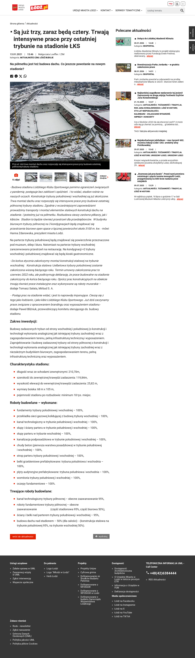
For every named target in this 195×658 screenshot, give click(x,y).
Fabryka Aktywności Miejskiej (153, 131)
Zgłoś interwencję (22, 578)
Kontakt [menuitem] (106, 10)
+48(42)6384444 (163, 573)
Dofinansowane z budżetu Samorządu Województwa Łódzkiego (91, 600)
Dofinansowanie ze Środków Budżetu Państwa (90, 578)
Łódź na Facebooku (124, 601)
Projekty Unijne (88, 568)
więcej (150, 56)
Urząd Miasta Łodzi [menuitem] (84, 10)
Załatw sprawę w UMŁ (24, 568)
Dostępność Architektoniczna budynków (123, 570)
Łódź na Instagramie (124, 605)
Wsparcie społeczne (23, 582)
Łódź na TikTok (122, 616)
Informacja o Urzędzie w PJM (126, 586)
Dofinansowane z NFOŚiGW (89, 586)
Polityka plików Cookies (25, 644)
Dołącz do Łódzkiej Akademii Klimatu (155, 38)
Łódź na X (119, 609)
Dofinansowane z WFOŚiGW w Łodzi (90, 592)
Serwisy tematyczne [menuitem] (127, 10)
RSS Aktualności (157, 580)
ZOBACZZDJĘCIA (104, 177)
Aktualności (32, 23)
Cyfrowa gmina (88, 572)
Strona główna (17, 23)
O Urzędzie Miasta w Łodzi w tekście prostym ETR (127, 579)
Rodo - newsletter (22, 626)
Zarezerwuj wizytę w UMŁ (22, 573)
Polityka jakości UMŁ (23, 640)
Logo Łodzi (52, 568)
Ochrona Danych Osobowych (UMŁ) (22, 635)
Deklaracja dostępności (126, 591)
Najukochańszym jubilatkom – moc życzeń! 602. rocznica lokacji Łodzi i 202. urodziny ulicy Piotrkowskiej (160, 142)
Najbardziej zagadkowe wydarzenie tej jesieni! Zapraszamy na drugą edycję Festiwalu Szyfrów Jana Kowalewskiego (160, 95)
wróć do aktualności (22, 536)
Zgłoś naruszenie (21, 630)
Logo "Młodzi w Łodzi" (58, 572)
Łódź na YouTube (123, 613)
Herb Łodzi (52, 576)
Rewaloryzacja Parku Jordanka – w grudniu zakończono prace (158, 65)
